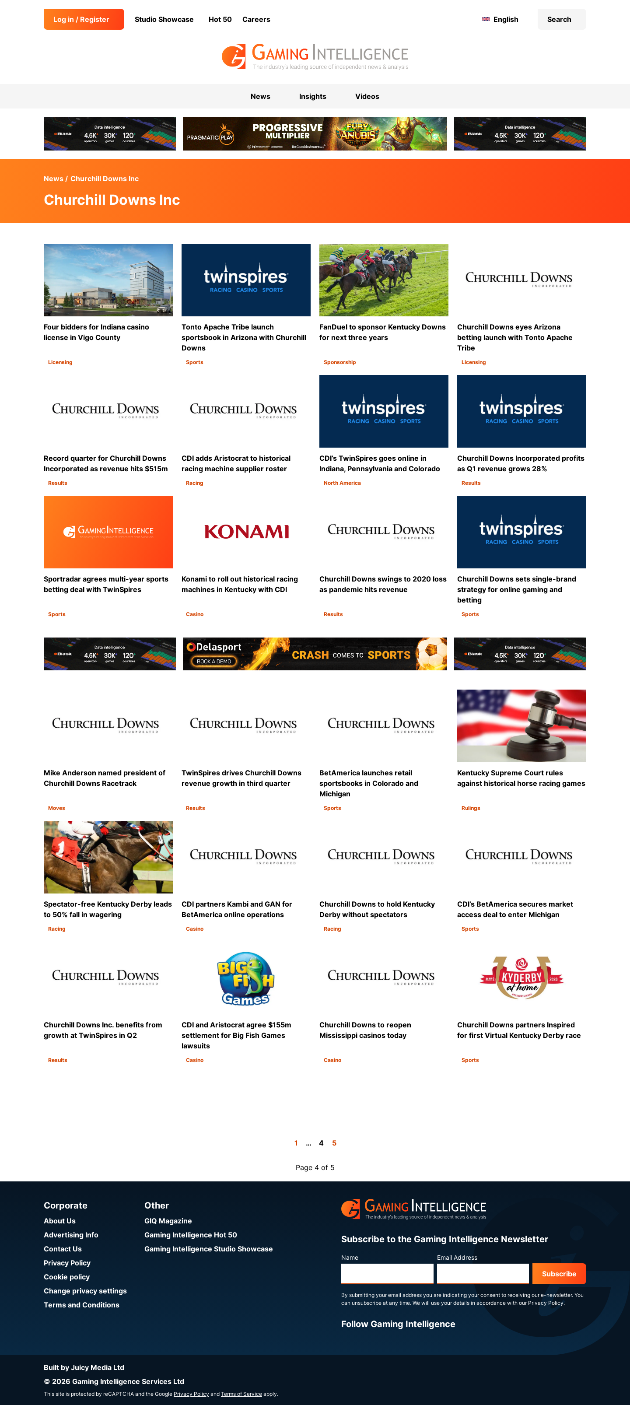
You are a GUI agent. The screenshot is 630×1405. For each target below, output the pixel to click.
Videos (367, 96)
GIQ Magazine (168, 1220)
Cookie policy (67, 1276)
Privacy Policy (67, 1262)
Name (349, 1257)
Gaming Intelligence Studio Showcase (208, 1248)
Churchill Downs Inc (104, 178)
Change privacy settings (85, 1290)
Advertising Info (71, 1234)
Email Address (457, 1257)
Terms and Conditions (81, 1304)
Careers (256, 19)
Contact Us (63, 1248)
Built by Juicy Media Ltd (84, 1367)
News (53, 178)
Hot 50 (220, 19)
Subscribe (559, 1273)
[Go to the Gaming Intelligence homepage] (315, 57)
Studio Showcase (164, 19)
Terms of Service (241, 1394)
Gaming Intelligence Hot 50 (190, 1234)
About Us (60, 1220)
